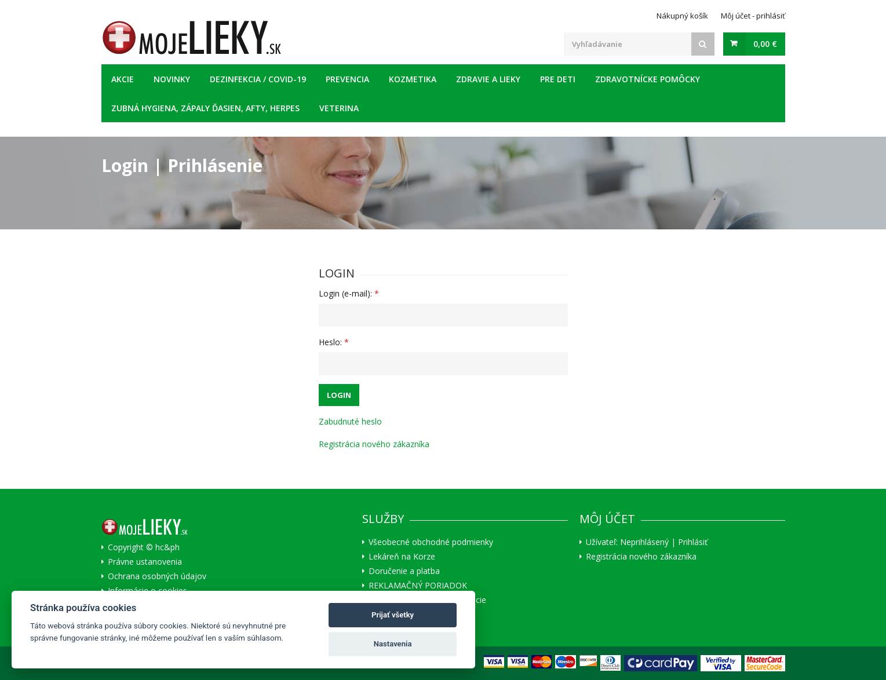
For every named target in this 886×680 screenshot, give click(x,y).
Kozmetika (412, 79)
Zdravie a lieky (488, 79)
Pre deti (557, 79)
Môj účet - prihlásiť (753, 15)
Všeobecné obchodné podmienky (431, 542)
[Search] (702, 44)
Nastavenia (393, 643)
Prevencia (347, 79)
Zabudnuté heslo (350, 421)
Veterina (339, 108)
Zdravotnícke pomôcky (647, 79)
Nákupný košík (682, 15)
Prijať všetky (392, 614)
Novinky (172, 79)
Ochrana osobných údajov (157, 576)
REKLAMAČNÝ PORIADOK (418, 585)
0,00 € (765, 43)
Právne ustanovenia (145, 562)
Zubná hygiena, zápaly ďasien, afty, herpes (205, 108)
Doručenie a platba (404, 571)
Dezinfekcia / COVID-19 (258, 79)
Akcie (122, 79)
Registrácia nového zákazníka (374, 443)
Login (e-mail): (349, 293)
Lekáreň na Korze (402, 556)
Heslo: (334, 342)
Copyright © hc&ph (144, 547)
